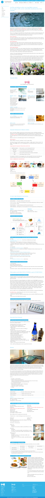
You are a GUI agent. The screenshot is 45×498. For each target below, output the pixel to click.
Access (3, 11)
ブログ (23, 484)
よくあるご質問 (34, 489)
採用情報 (42, 0)
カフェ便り (2, 491)
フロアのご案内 (3, 487)
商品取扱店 (15, 0)
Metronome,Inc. (36, 497)
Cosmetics (3, 13)
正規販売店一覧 (34, 490)
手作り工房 (2, 492)
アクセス (2, 495)
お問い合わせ (38, 0)
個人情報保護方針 (34, 492)
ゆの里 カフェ (2, 489)
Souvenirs (3, 14)
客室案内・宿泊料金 (13, 489)
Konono (3, 15)
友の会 (24, 0)
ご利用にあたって (35, 484)
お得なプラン (13, 490)
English (33, 0)
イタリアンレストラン (14, 491)
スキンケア (2, 493)
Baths (2, 8)
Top (2, 7)
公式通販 (20, 0)
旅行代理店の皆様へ (34, 491)
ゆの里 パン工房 (3, 490)
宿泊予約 (29, 0)
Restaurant (3, 10)
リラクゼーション (3, 494)
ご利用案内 (33, 488)
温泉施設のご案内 (3, 486)
